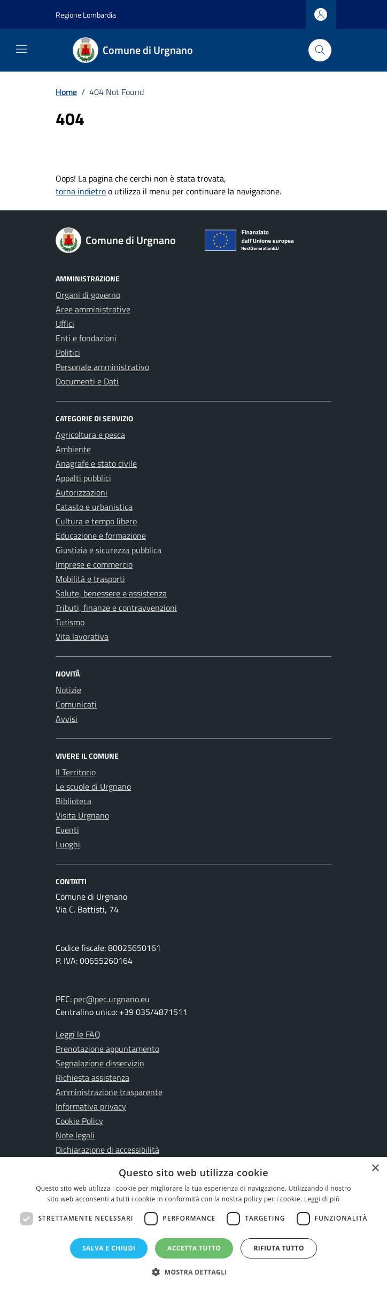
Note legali (75, 1135)
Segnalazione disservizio (100, 1063)
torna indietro (81, 191)
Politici (68, 352)
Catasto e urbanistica (94, 506)
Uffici (65, 323)
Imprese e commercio (94, 564)
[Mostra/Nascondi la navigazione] (21, 49)
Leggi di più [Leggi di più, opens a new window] (322, 1199)
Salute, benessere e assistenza (111, 593)
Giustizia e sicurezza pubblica (108, 550)
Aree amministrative (93, 309)
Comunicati (76, 704)
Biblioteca (73, 801)
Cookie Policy (79, 1120)
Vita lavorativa (82, 636)
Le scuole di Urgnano (93, 786)
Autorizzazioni (81, 492)
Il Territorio (76, 772)
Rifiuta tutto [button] (278, 1248)
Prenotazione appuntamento (107, 1048)
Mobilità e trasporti (90, 578)
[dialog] (193, 1223)
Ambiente (73, 449)
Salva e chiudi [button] (108, 1248)
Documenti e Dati (87, 381)
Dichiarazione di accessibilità (107, 1149)
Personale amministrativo (102, 366)
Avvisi (67, 718)
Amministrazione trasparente (109, 1092)
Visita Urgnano (82, 815)
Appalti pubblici (83, 477)
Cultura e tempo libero (96, 521)
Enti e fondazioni (86, 338)
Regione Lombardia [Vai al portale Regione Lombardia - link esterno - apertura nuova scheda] (86, 14)
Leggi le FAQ (78, 1034)
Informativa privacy (91, 1106)
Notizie (68, 689)
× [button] (375, 1169)
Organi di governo (88, 294)
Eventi (67, 829)
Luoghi (68, 844)
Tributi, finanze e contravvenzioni (116, 607)
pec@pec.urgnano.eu (112, 999)
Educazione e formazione (101, 535)
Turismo (70, 622)
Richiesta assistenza (92, 1077)
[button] (193, 1272)
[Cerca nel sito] (319, 50)
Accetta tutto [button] (194, 1248)
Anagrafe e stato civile (96, 463)
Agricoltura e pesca (90, 434)
